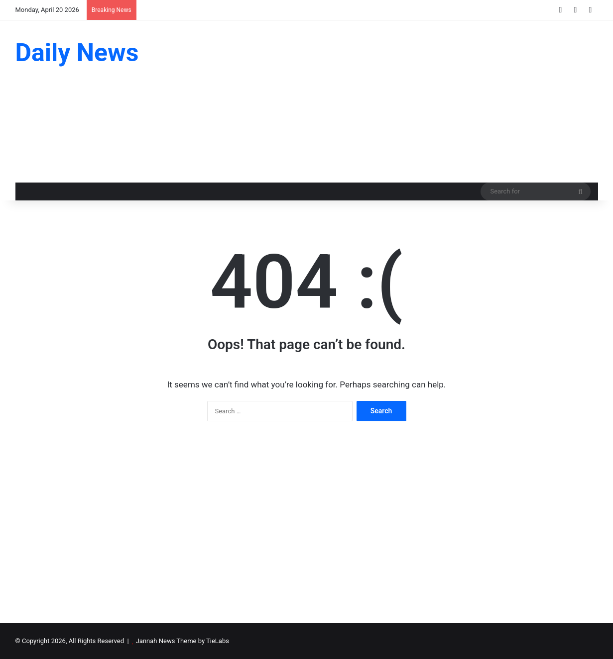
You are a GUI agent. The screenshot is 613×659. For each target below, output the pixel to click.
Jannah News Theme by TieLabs (182, 641)
